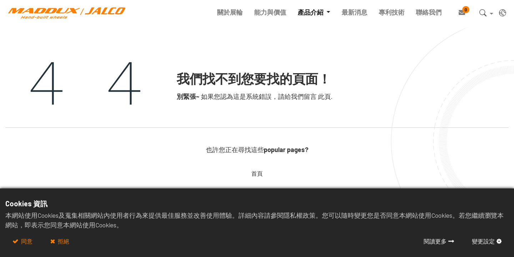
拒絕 (63, 241)
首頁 (257, 173)
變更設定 (483, 241)
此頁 (324, 96)
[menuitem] (227, 12)
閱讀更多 (435, 241)
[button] (483, 14)
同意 (26, 241)
